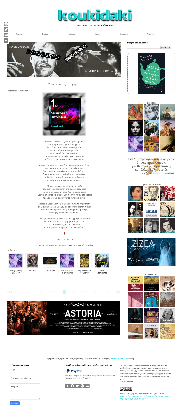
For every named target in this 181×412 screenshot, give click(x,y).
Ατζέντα (150, 34)
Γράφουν (71, 34)
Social (97, 34)
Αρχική (19, 34)
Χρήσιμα (124, 34)
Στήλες (45, 34)
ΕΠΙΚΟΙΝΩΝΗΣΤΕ (119, 358)
